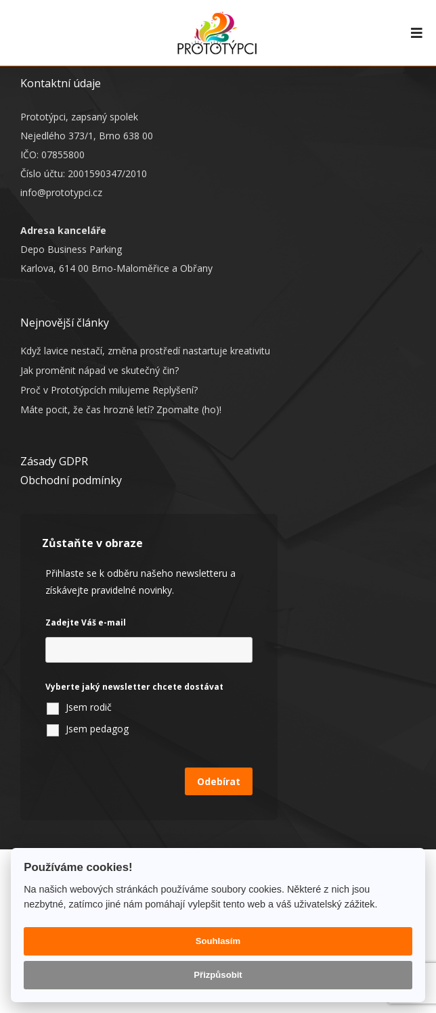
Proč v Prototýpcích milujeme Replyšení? (109, 389)
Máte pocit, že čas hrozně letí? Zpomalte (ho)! (120, 409)
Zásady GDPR (54, 461)
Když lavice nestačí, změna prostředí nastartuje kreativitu (145, 350)
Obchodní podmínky (71, 480)
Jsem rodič (89, 707)
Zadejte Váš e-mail (85, 622)
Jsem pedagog (97, 728)
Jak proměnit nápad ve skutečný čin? (99, 370)
